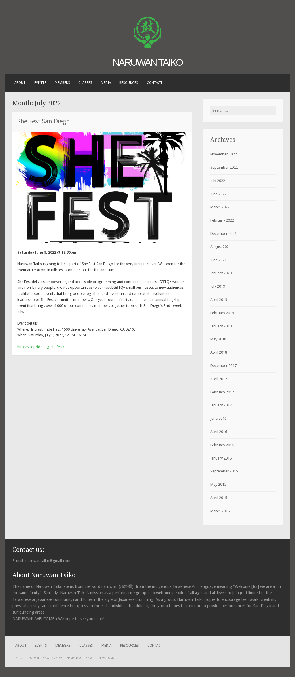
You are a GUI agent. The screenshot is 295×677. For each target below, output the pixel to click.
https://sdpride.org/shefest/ (40, 347)
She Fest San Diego (43, 121)
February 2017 (222, 392)
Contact (154, 83)
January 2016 (221, 458)
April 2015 (218, 498)
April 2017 (218, 379)
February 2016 (222, 445)
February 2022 (222, 220)
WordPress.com (101, 657)
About (20, 83)
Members (62, 83)
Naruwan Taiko (147, 62)
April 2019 (218, 299)
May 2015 (218, 484)
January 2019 (221, 326)
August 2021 (220, 247)
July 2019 (217, 286)
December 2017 (223, 365)
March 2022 (220, 207)
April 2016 (218, 432)
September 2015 (224, 471)
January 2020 (221, 273)
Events (40, 83)
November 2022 (223, 154)
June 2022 (218, 194)
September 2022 (224, 167)
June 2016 (218, 418)
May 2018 (218, 339)
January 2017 (221, 405)
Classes (85, 83)
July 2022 (217, 181)
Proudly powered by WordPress (38, 657)
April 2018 (218, 352)
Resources (128, 83)
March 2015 (220, 511)
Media (106, 83)
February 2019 (222, 313)
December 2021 (223, 233)
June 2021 (218, 260)
